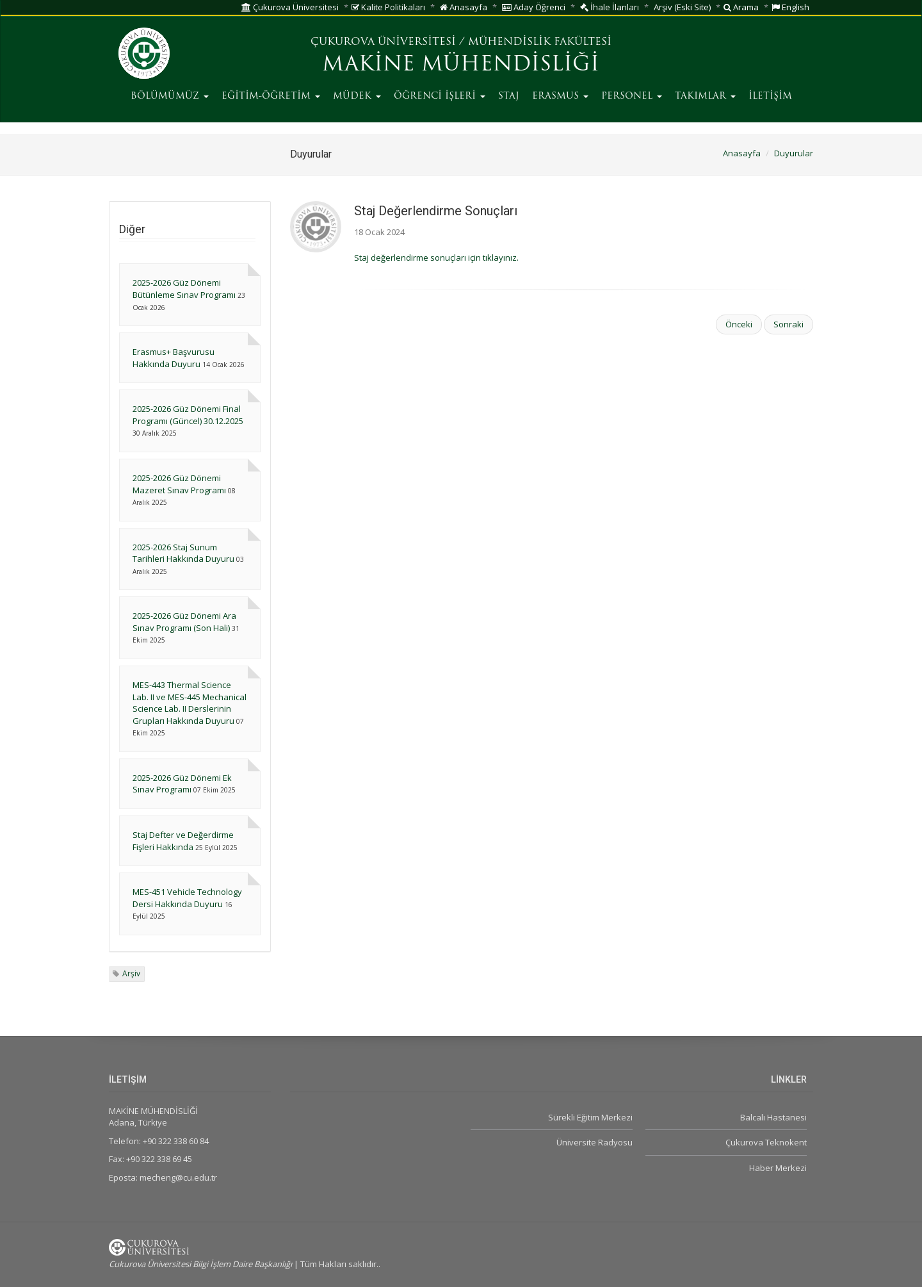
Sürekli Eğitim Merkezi (590, 1117)
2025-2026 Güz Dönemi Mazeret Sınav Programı (179, 484)
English (790, 7)
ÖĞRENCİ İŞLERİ (439, 96)
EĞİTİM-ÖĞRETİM (271, 96)
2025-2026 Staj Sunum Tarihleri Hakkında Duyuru (183, 553)
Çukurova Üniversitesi (290, 7)
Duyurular (793, 153)
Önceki (738, 324)
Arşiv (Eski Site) (682, 7)
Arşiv (131, 973)
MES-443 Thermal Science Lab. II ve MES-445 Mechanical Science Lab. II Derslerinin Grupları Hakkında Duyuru (190, 702)
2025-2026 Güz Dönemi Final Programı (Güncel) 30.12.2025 (188, 415)
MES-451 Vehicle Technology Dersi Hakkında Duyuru (187, 898)
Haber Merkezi (778, 1168)
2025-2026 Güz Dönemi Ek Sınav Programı (182, 784)
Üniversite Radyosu (594, 1142)
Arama (741, 7)
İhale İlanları (609, 7)
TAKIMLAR (705, 96)
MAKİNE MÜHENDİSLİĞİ (460, 65)
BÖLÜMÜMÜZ (170, 96)
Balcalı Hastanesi (773, 1117)
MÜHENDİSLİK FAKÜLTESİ (539, 42)
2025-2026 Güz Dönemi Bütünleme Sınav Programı (184, 288)
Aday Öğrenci (533, 7)
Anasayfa (463, 7)
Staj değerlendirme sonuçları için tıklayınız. (436, 257)
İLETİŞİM (770, 96)
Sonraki (788, 324)
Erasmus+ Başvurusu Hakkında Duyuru (173, 358)
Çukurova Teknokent (766, 1142)
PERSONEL (631, 96)
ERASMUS (560, 96)
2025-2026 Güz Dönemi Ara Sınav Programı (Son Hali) (184, 622)
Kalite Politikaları (388, 7)
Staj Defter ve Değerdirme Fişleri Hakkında (183, 841)
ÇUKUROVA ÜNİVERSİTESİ (383, 42)
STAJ (508, 96)
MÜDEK (357, 96)
